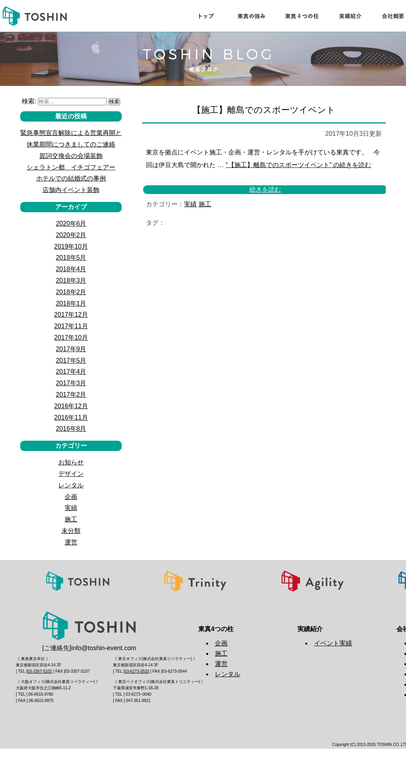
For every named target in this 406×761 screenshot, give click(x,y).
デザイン (71, 473)
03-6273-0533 (136, 671)
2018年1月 (71, 303)
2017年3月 (71, 383)
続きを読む (298, 165)
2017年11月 (71, 326)
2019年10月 (71, 246)
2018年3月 (71, 280)
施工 (205, 204)
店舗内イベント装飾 (71, 189)
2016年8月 (71, 428)
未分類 (70, 530)
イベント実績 (333, 643)
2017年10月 (71, 337)
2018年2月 (71, 292)
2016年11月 (71, 417)
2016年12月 (71, 406)
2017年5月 (71, 360)
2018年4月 (71, 269)
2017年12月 (71, 314)
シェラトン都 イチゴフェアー (71, 167)
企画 (71, 496)
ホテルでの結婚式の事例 (71, 178)
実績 (190, 204)
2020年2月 (71, 235)
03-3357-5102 (39, 671)
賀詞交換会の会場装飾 (71, 155)
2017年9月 (71, 349)
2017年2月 (71, 394)
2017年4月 (71, 371)
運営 (71, 542)
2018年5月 (71, 257)
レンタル (71, 485)
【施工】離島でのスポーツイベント (263, 110)
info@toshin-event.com (103, 648)
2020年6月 (71, 223)
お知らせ (71, 462)
